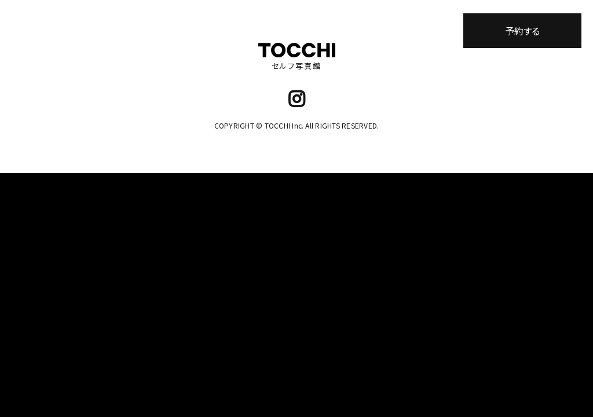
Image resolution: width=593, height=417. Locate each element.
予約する (522, 31)
